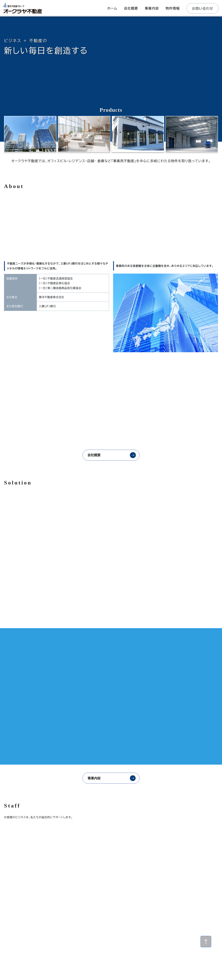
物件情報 (115, 921)
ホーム (115, 914)
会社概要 (93, 458)
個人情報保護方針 (156, 921)
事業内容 (93, 649)
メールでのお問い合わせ (104, 897)
